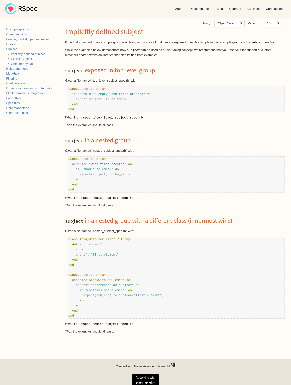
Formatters (13, 98)
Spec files (13, 103)
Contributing (274, 9)
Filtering (11, 78)
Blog (220, 9)
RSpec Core (225, 23)
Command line (16, 34)
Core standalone (17, 108)
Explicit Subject (21, 59)
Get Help (253, 9)
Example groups (17, 29)
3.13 (267, 23)
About (179, 9)
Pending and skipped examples (28, 39)
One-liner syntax (22, 64)
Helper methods (17, 68)
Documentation (199, 9)
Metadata (12, 73)
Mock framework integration (25, 93)
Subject (11, 49)
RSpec (27, 9)
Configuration (15, 83)
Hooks (10, 44)
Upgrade (235, 9)
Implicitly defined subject (28, 54)
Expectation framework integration (29, 88)
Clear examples (17, 113)
